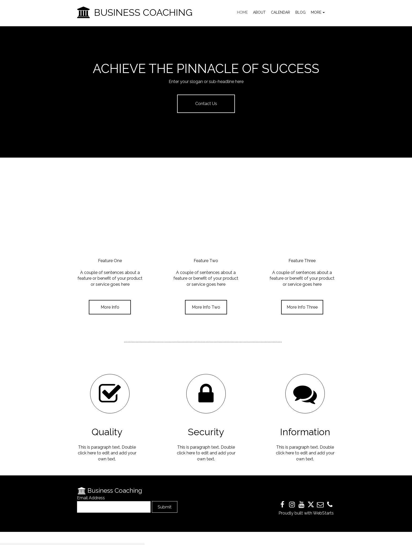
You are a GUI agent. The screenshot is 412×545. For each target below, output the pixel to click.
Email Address (91, 497)
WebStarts (323, 513)
